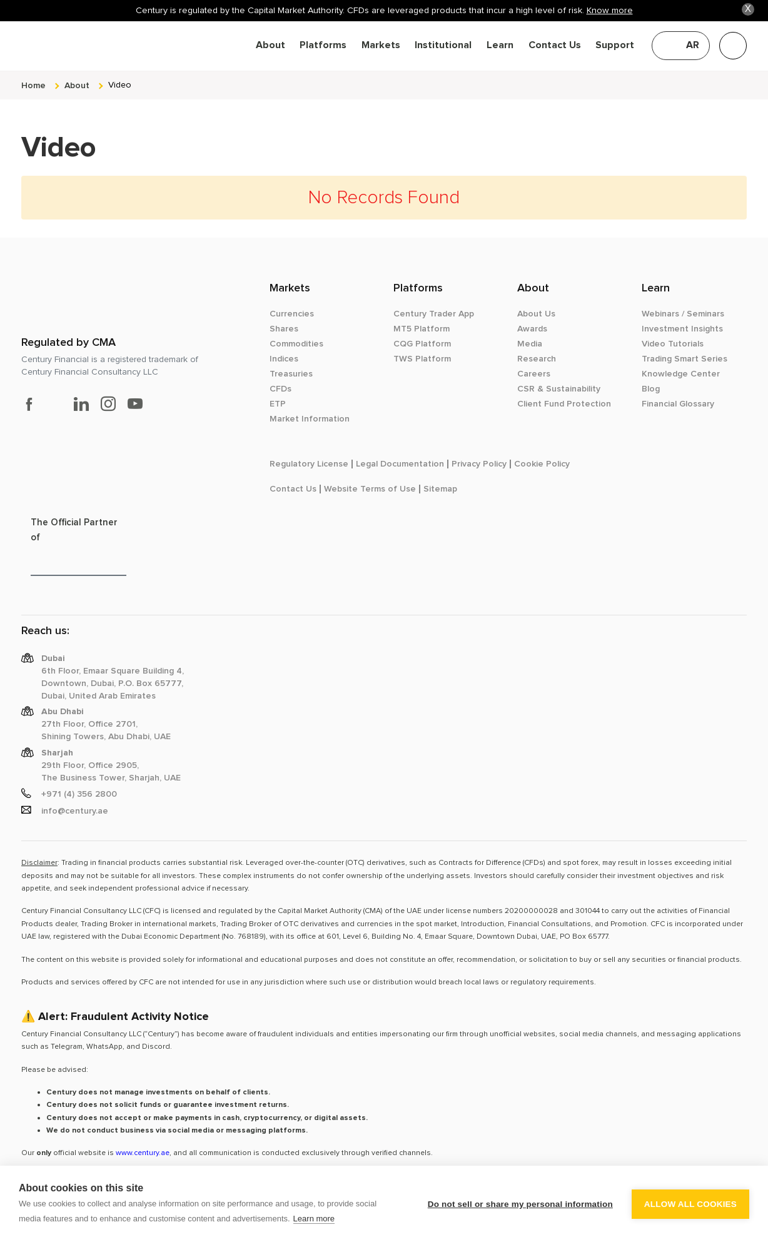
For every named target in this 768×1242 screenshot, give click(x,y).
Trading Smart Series (684, 359)
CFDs (280, 389)
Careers (533, 374)
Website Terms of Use (370, 489)
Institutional (443, 45)
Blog (651, 389)
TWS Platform (422, 359)
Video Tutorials (673, 344)
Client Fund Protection (564, 404)
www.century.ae (142, 1152)
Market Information (310, 419)
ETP (278, 404)
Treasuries (291, 374)
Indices (284, 359)
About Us (536, 314)
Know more (610, 10)
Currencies (292, 314)
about (76, 85)
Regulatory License (309, 464)
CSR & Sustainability (558, 389)
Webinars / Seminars (683, 314)
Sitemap (440, 489)
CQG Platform (422, 344)
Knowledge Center (681, 374)
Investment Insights (682, 329)
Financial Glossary (678, 404)
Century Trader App (433, 314)
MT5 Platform (421, 329)
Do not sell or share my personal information (520, 1204)
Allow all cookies (690, 1204)
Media (529, 344)
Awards (532, 329)
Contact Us (554, 45)
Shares (284, 329)
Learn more (314, 1218)
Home (33, 85)
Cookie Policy (542, 464)
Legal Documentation (400, 464)
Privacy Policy (479, 464)
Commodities (296, 344)
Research (536, 359)
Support (614, 45)
